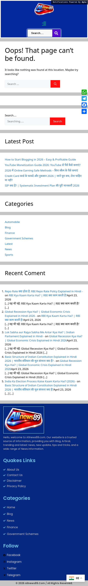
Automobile (12, 222)
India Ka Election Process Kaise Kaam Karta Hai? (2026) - (40, 381)
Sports (9, 254)
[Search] (55, 84)
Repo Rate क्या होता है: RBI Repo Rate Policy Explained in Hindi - (44, 291)
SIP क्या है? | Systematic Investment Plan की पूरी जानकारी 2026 (42, 185)
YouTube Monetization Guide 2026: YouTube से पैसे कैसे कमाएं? (42, 165)
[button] (44, 23)
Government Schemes (19, 238)
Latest (9, 244)
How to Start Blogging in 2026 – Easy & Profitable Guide (40, 159)
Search (57, 121)
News (8, 249)
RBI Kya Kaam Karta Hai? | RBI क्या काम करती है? (38, 295)
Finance (10, 233)
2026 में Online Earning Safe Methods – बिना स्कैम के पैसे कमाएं (41, 170)
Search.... (10, 115)
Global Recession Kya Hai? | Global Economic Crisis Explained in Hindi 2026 (43, 365)
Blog (8, 227)
